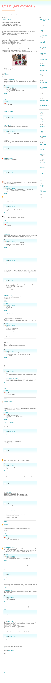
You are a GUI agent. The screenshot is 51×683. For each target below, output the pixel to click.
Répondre (5, 83)
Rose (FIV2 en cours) (43, 65)
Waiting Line (6, 422)
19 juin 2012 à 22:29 (11, 574)
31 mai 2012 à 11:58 (12, 483)
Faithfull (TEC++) (42, 112)
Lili (4, 196)
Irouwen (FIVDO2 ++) (43, 126)
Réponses (6, 85)
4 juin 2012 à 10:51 (12, 547)
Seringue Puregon (7, 547)
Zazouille (5, 111)
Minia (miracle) (42, 159)
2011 (40, 194)
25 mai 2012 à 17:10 (10, 401)
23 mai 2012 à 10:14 (12, 206)
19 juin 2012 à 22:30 (11, 597)
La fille (5, 234)
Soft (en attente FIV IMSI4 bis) (44, 77)
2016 (40, 179)
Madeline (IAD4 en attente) (44, 62)
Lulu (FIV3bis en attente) (43, 82)
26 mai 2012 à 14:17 (11, 422)
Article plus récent (5, 672)
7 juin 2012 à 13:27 (12, 556)
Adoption (45, 21)
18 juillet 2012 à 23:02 (11, 650)
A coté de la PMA (6, 74)
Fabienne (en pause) (43, 53)
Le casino (41, 30)
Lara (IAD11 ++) (42, 173)
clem (5, 459)
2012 (40, 184)
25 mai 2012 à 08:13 (15, 378)
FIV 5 (47, 21)
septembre (42, 189)
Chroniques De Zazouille (43, 139)
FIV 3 (39, 21)
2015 (40, 180)
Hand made (45, 22)
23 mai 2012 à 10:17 (12, 241)
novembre (42, 186)
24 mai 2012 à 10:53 (13, 360)
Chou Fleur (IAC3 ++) (43, 162)
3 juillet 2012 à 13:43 (10, 621)
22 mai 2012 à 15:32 (12, 87)
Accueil (4, 10)
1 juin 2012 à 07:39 (12, 510)
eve (4, 125)
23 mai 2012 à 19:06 (10, 313)
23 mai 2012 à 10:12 (12, 188)
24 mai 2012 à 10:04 (12, 351)
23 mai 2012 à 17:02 (9, 295)
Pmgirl (5, 590)
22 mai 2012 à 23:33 (10, 250)
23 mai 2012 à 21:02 (9, 342)
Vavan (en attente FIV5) (43, 95)
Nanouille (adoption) (43, 97)
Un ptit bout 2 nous (7, 360)
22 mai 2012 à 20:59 (9, 181)
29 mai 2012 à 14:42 (12, 465)
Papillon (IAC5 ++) (42, 121)
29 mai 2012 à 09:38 (12, 450)
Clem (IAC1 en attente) (43, 87)
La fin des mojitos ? (18, 6)
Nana (5, 295)
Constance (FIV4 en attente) (44, 100)
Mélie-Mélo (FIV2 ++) (43, 136)
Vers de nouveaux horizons (44, 79)
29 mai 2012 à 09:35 (12, 392)
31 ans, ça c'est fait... (43, 191)
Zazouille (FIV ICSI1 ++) (43, 144)
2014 (40, 181)
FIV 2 (47, 20)
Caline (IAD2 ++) (42, 171)
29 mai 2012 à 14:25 (9, 459)
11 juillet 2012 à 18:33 (12, 636)
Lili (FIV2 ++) (42, 149)
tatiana (5, 524)
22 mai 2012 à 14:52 (10, 111)
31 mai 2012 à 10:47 (10, 492)
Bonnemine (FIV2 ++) (43, 141)
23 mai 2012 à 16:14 (12, 280)
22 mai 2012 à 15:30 (12, 117)
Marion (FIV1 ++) (42, 167)
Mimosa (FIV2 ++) (42, 115)
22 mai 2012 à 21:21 (8, 196)
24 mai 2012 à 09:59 (12, 305)
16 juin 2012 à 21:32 (9, 590)
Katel (5, 163)
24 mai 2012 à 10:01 (12, 325)
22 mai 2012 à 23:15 (9, 234)
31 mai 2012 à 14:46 (9, 524)
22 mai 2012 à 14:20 (11, 79)
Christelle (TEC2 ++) (43, 157)
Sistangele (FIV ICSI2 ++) (43, 123)
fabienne (5, 313)
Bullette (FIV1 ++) (42, 154)
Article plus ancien (33, 672)
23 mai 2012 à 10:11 (12, 172)
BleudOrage (6, 96)
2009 (40, 197)
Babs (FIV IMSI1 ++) (43, 164)
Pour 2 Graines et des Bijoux (44, 33)
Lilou (7, 87)
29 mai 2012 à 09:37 (12, 431)
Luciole (5, 181)
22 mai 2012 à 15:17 (8, 125)
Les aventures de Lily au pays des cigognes (43, 42)
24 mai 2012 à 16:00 (12, 371)
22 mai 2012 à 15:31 (12, 131)
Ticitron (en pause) (42, 92)
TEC (41, 21)
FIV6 (42, 21)
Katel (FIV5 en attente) (43, 47)
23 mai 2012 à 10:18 (12, 260)
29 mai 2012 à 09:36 (12, 414)
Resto (41, 22)
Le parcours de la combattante (10, 10)
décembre (42, 185)
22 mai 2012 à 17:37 (9, 163)
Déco (42, 22)
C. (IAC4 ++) (41, 131)
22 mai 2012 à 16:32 (10, 158)
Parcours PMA (42, 20)
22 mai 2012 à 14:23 (11, 96)
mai (41, 190)
